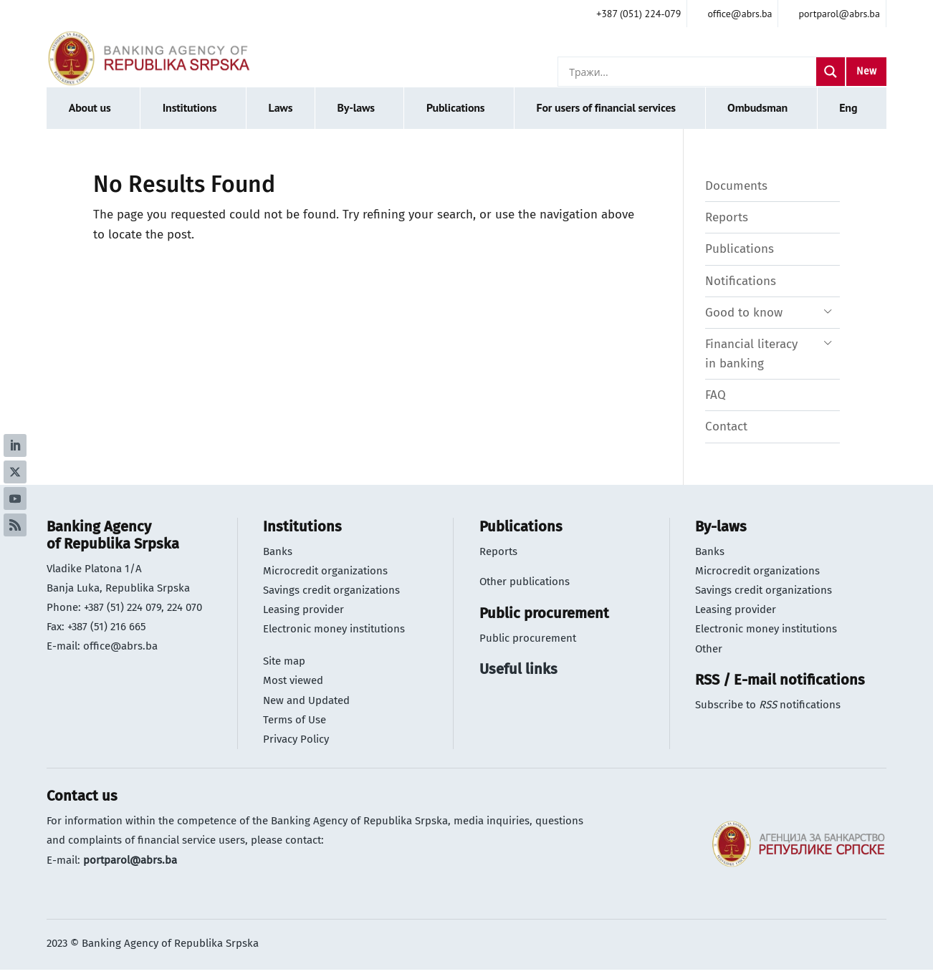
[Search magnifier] (830, 71)
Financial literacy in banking (751, 354)
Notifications (740, 281)
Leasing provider (303, 609)
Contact (726, 426)
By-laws (355, 107)
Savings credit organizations (331, 590)
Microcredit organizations (325, 570)
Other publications (524, 581)
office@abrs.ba (120, 646)
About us (90, 107)
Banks (277, 551)
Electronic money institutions (334, 628)
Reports (726, 217)
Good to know (744, 312)
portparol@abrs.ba (130, 860)
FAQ (715, 394)
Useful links (518, 669)
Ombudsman (757, 107)
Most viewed (293, 680)
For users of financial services (606, 107)
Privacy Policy (296, 739)
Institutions (190, 107)
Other (708, 648)
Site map (284, 661)
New (866, 71)
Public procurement (527, 638)
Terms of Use (294, 719)
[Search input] (691, 71)
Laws (281, 107)
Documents (736, 185)
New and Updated (306, 700)
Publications (455, 107)
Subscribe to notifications (768, 704)
